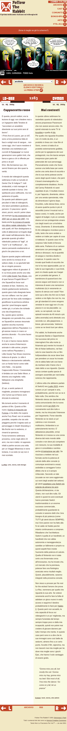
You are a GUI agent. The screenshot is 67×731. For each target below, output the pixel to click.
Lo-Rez (4, 465)
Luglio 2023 (53, 386)
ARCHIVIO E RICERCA (33, 85)
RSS (41, 707)
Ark (54, 133)
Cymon (38, 698)
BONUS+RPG (59, 16)
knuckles (39, 133)
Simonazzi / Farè (60, 718)
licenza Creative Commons (56, 720)
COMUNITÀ (59, 12)
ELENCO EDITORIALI (33, 87)
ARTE (62, 20)
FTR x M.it (60, 24)
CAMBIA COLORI (58, 2)
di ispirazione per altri (50, 451)
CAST (62, 9)
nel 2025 (52, 406)
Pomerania (15, 152)
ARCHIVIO (60, 5)
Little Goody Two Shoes (17, 276)
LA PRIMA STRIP (33, 90)
